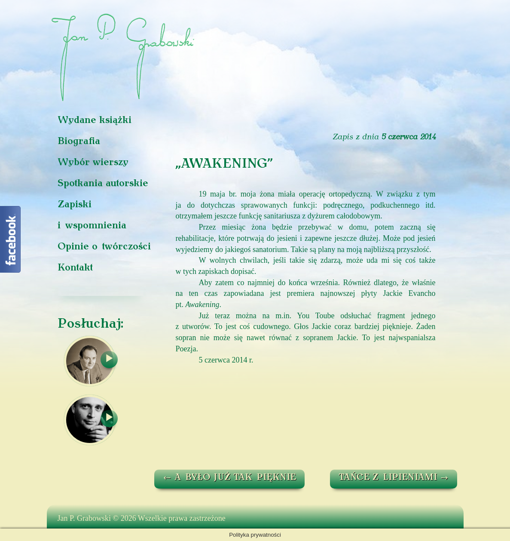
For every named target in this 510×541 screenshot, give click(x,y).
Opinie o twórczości (104, 247)
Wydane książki (94, 121)
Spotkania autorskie (103, 184)
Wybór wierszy (93, 163)
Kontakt (75, 268)
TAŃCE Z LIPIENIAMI (394, 477)
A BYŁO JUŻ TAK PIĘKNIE (229, 477)
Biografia (79, 142)
